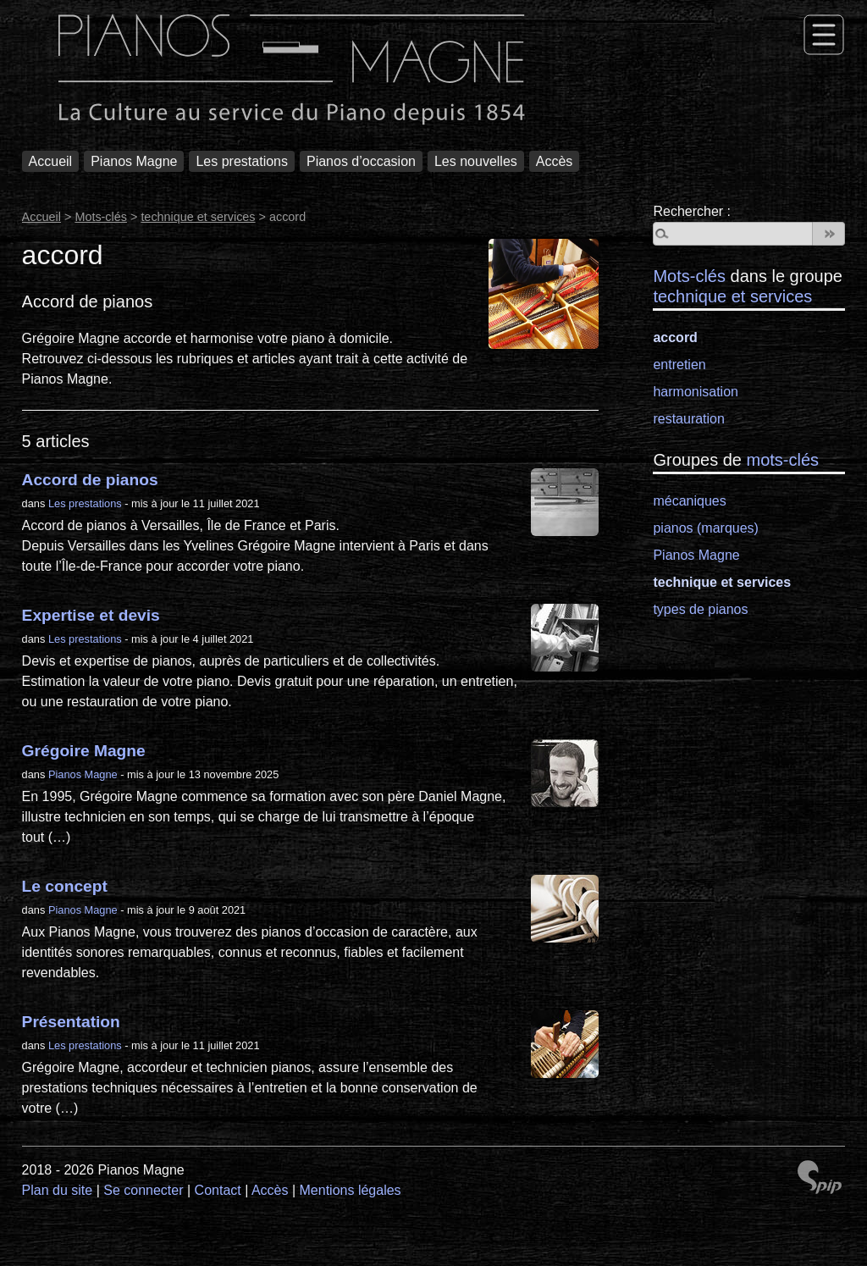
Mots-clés (101, 217)
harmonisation (695, 391)
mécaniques (689, 501)
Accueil (51, 161)
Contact (218, 1190)
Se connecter (143, 1190)
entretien (679, 364)
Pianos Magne (134, 161)
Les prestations (242, 161)
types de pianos (700, 609)
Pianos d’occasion (361, 161)
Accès (554, 161)
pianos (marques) (706, 528)
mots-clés (783, 460)
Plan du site (57, 1190)
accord (675, 337)
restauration (689, 419)
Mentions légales (350, 1190)
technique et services (198, 217)
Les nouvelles (475, 161)
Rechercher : (692, 211)
